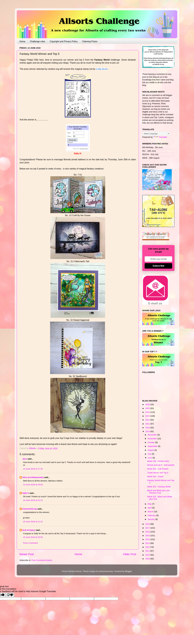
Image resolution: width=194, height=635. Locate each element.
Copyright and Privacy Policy (64, 41)
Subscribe (158, 265)
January (151, 519)
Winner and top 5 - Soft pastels (160, 465)
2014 (147, 539)
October (151, 442)
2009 (147, 559)
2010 (147, 555)
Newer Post (26, 554)
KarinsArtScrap (29, 509)
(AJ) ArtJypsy (29, 530)
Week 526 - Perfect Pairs (158, 461)
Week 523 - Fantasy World (159, 487)
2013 (147, 543)
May (150, 504)
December (152, 435)
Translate (160, 137)
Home (22, 41)
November (152, 438)
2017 (147, 528)
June (150, 458)
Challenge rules (37, 41)
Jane (24, 459)
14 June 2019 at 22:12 (33, 500)
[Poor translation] (10, 595)
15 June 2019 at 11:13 (33, 521)
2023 (147, 416)
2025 (147, 408)
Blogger (128, 571)
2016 (147, 532)
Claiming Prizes (89, 41)
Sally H (25, 493)
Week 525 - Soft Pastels (157, 469)
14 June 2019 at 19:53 (33, 485)
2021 (147, 424)
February (152, 515)
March (151, 511)
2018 (147, 524)
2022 (147, 420)
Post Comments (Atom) (42, 560)
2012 (147, 547)
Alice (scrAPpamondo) (32, 477)
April (150, 508)
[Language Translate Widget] (156, 133)
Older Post (129, 554)
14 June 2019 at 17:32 (33, 469)
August (151, 450)
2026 (147, 404)
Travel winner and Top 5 (157, 473)
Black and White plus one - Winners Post (159, 491)
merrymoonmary (106, 571)
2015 (147, 535)
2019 (147, 431)
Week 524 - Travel (155, 476)
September (153, 446)
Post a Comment (30, 543)
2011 (147, 551)
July (150, 454)
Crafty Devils (102, 69)
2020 (147, 428)
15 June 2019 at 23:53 (33, 537)
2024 (147, 412)
